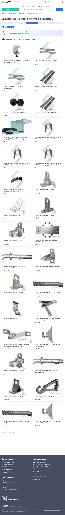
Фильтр (10, 27)
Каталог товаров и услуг (8, 457)
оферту (28, 511)
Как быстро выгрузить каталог (40, 463)
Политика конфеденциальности (10, 488)
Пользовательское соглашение (10, 480)
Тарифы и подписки (37, 469)
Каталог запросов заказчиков (40, 457)
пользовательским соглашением (52, 509)
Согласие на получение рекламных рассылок (14, 491)
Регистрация (40, 2)
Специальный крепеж (32, 23)
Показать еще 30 (9, 442)
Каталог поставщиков (8, 460)
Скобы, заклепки (8, 23)
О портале (4, 463)
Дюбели (59, 23)
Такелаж (43, 23)
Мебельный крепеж (19, 23)
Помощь (4, 486)
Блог (3, 477)
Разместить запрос (53, 2)
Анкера (51, 23)
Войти (33, 2)
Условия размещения (7, 483)
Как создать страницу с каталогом (42, 460)
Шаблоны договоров (38, 466)
